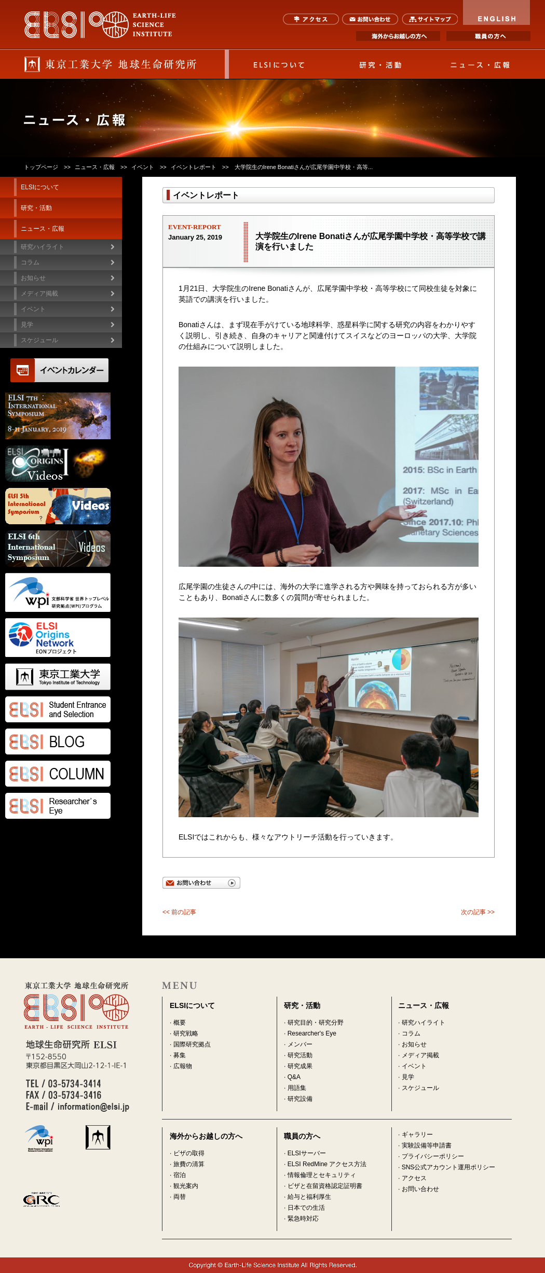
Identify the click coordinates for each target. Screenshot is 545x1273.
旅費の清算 (189, 1164)
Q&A (294, 1077)
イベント (142, 167)
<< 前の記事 (179, 912)
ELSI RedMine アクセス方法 (327, 1164)
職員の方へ (488, 36)
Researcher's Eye (312, 1033)
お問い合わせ (370, 19)
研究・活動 (380, 64)
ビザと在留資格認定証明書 (325, 1186)
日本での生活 (306, 1207)
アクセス (311, 19)
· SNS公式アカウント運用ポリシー (446, 1167)
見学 (408, 1077)
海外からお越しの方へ (398, 36)
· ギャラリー (415, 1134)
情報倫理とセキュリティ (322, 1175)
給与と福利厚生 (309, 1196)
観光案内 (185, 1186)
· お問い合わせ (418, 1189)
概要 (179, 1022)
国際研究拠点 (192, 1044)
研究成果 (300, 1066)
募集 (179, 1055)
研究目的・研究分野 (316, 1022)
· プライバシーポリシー (431, 1156)
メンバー (300, 1044)
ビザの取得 (189, 1153)
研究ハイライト (42, 246)
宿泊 (179, 1175)
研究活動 (300, 1055)
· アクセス (412, 1178)
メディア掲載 (420, 1055)
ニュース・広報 (480, 64)
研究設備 (300, 1098)
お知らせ (414, 1044)
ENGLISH (496, 12)
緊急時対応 (303, 1218)
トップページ (41, 167)
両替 (179, 1196)
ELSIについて (279, 64)
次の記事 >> (478, 912)
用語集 (297, 1088)
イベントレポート (193, 167)
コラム (30, 262)
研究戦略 (185, 1033)
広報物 (182, 1066)
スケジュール (39, 340)
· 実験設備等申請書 (425, 1145)
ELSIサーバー (307, 1153)
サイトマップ (429, 19)
